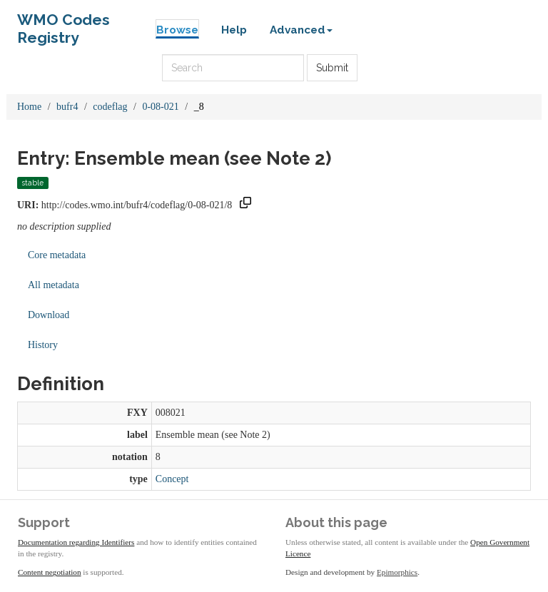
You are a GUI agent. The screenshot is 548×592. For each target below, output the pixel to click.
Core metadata (57, 255)
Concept (172, 479)
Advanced (301, 30)
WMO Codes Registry (63, 23)
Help (234, 30)
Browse (177, 30)
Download (48, 315)
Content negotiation (49, 572)
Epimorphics (397, 572)
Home (29, 106)
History (43, 345)
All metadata (53, 285)
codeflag (110, 106)
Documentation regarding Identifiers (76, 542)
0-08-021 (160, 106)
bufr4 (67, 106)
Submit (332, 67)
